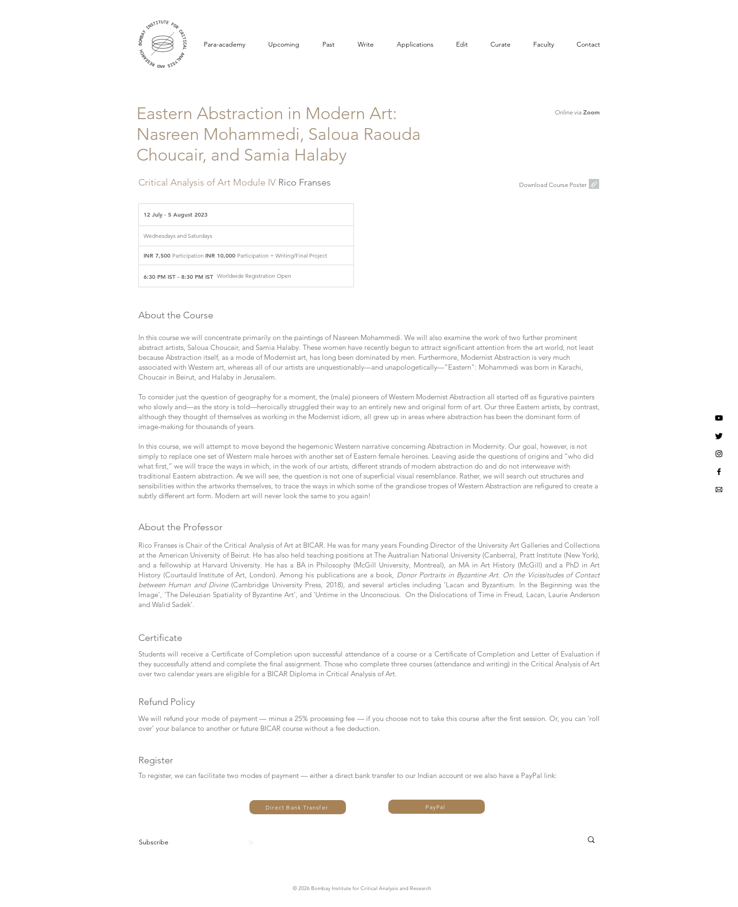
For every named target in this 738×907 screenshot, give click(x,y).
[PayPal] (436, 807)
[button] (588, 44)
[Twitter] (718, 435)
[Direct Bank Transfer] (297, 807)
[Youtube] (718, 417)
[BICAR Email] (718, 489)
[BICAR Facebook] (718, 471)
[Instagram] (718, 453)
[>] (252, 842)
